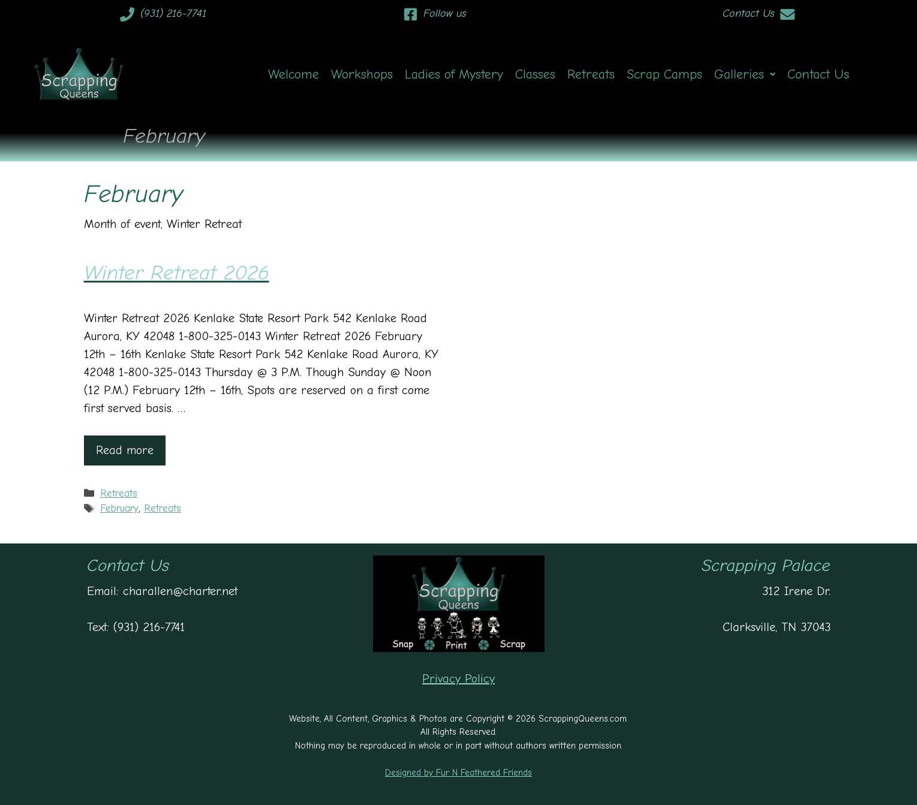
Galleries (744, 74)
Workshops (362, 74)
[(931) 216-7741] (127, 14)
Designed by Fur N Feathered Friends (458, 772)
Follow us (444, 13)
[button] (744, 74)
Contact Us (748, 13)
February (119, 508)
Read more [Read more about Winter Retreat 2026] (125, 450)
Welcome (293, 74)
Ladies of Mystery (454, 74)
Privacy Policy (458, 679)
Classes (535, 74)
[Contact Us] (787, 14)
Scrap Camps (664, 74)
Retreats (591, 74)
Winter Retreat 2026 (176, 272)
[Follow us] (410, 14)
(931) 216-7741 (173, 13)
